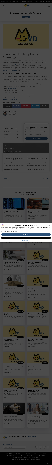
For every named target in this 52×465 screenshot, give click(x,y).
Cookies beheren (26, 238)
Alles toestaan (26, 234)
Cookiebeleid (25, 240)
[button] (50, 225)
